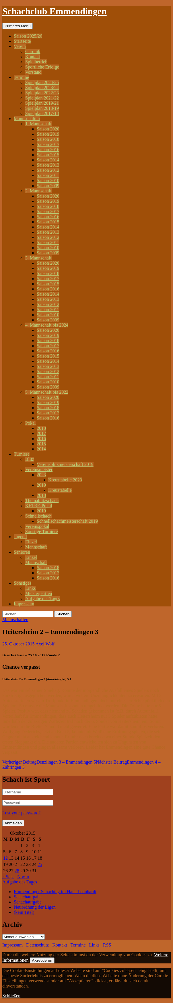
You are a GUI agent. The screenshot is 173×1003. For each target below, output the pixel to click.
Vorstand (33, 72)
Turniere (22, 454)
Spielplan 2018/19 (42, 108)
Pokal (30, 423)
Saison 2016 (48, 149)
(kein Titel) (24, 912)
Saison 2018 (48, 139)
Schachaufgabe (28, 896)
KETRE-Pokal (38, 505)
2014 (41, 448)
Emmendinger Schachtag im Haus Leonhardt (55, 891)
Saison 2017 (48, 144)
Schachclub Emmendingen (54, 11)
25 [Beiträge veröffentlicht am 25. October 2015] (40, 864)
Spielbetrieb (36, 61)
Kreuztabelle (60, 490)
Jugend (20, 536)
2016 (41, 438)
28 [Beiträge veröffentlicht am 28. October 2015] (17, 870)
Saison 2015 (48, 154)
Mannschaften (27, 118)
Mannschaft (36, 547)
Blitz (29, 459)
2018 (41, 428)
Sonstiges (22, 583)
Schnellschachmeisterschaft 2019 (67, 521)
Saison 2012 (48, 170)
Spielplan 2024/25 (42, 82)
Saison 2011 (48, 175)
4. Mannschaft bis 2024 (46, 325)
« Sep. (8, 876)
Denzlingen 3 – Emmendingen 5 (49, 762)
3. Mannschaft (38, 257)
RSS (107, 944)
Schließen (11, 995)
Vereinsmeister (39, 469)
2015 (41, 443)
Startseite (22, 41)
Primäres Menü (17, 26)
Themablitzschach (42, 500)
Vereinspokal (37, 526)
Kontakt (32, 56)
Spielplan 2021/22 (42, 97)
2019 (41, 485)
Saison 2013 (48, 165)
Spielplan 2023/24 (42, 87)
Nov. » (23, 876)
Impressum (24, 603)
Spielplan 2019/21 (42, 103)
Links (30, 588)
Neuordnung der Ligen (35, 907)
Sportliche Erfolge (42, 67)
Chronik (32, 51)
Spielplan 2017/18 (42, 113)
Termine (21, 77)
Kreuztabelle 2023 (65, 479)
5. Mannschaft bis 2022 (46, 392)
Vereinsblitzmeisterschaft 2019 (65, 464)
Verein (20, 46)
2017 (41, 433)
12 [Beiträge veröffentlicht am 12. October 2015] (5, 858)
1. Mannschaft (38, 123)
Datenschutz (37, 944)
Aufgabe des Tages (42, 598)
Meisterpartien (38, 593)
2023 (41, 474)
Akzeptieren (42, 960)
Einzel (31, 541)
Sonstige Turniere (41, 531)
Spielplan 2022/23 (42, 92)
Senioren (22, 552)
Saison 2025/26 (28, 36)
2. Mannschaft (38, 190)
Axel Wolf (45, 643)
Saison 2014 (48, 159)
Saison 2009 (48, 185)
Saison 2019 (48, 134)
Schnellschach (38, 516)
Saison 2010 (48, 180)
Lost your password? (21, 812)
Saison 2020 (48, 128)
